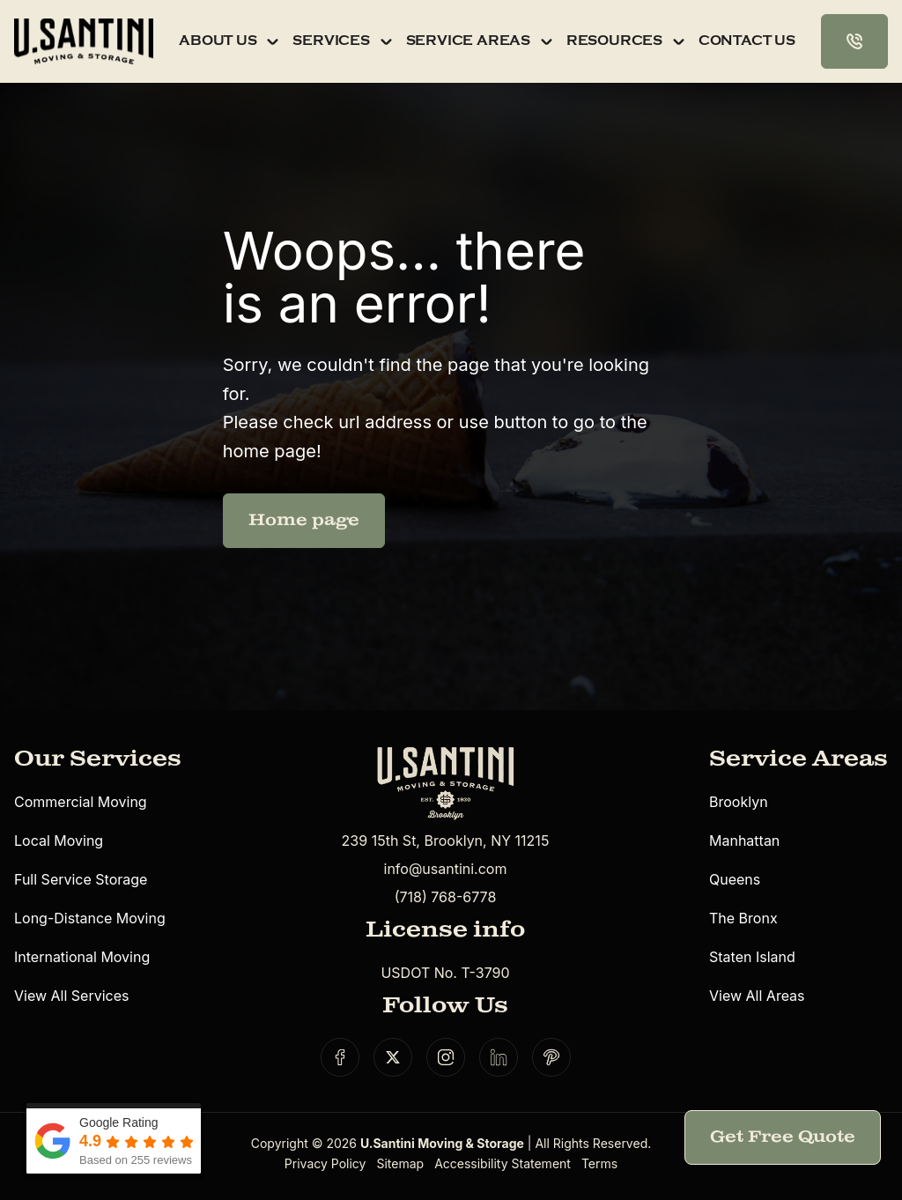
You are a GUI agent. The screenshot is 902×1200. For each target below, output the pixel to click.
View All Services (71, 995)
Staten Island (752, 957)
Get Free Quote (782, 1137)
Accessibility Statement (502, 1163)
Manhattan (744, 840)
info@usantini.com (445, 869)
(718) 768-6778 (446, 897)
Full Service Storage (80, 879)
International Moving (82, 957)
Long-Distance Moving (90, 918)
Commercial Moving (80, 802)
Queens (734, 879)
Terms (599, 1163)
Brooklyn (738, 802)
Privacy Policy (325, 1163)
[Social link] (340, 1057)
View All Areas (757, 995)
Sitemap (400, 1163)
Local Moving (58, 840)
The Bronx (743, 918)
